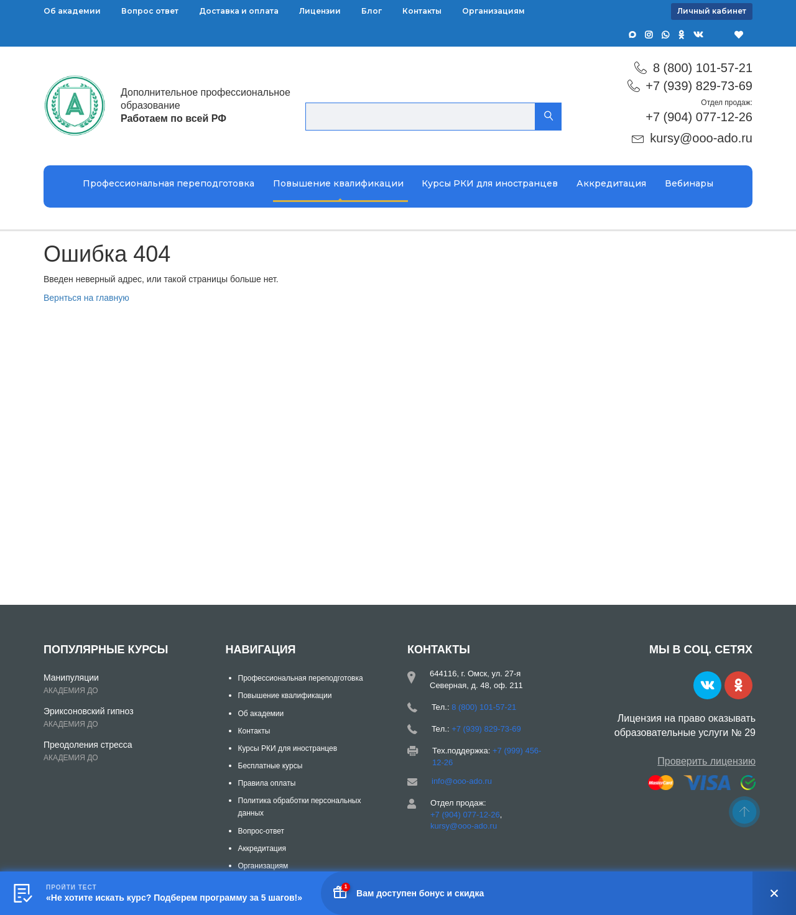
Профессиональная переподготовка (168, 183)
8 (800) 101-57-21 (702, 68)
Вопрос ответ (149, 11)
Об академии (72, 11)
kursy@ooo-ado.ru (701, 138)
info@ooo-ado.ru (462, 781)
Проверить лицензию (706, 761)
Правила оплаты (267, 783)
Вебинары (689, 183)
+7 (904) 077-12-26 (699, 117)
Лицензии (320, 11)
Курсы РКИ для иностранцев (490, 183)
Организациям (493, 11)
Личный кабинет (711, 11)
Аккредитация (611, 183)
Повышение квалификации (338, 183)
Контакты (422, 11)
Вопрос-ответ (261, 831)
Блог (371, 11)
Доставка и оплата (239, 11)
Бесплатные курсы (270, 765)
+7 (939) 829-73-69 (699, 86)
